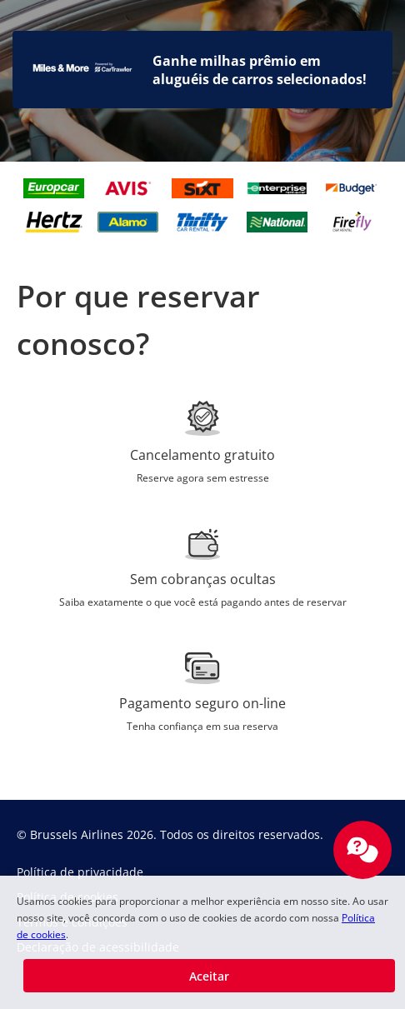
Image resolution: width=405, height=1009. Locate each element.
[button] (209, 975)
